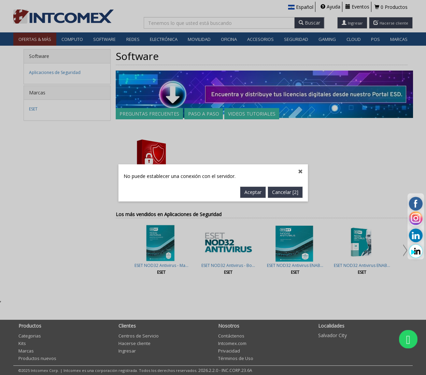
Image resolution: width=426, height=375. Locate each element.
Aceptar (252, 172)
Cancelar (285, 172)
